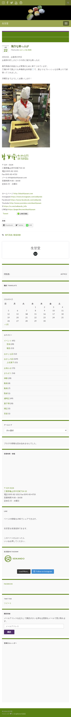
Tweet (5, 213)
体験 (6, 378)
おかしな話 (8, 354)
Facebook (8, 584)
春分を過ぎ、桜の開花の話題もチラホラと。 (34, 39)
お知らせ (7, 368)
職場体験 (17, 235)
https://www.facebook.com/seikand (25, 200)
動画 (29, 50)
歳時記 (7, 398)
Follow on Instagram (42, 571)
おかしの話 (24, 50)
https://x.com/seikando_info (15, 206)
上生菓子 (10, 362)
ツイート (7, 603)
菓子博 (7, 403)
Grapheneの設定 (20, 714)
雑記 (6, 408)
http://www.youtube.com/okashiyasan (25, 203)
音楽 (6, 413)
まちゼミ (7, 373)
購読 (9, 632)
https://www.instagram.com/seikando (26, 196)
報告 (8, 348)
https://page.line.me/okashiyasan (21, 209)
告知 (8, 344)
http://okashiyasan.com (23, 193)
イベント (7, 340)
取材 (6, 393)
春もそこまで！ (36, 34)
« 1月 (7, 324)
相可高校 (9, 235)
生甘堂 (5, 23)
